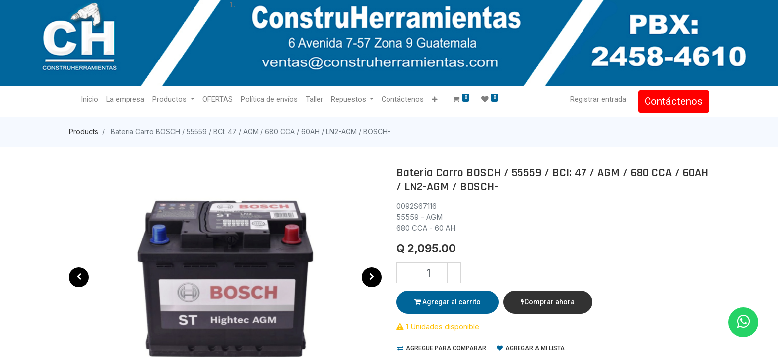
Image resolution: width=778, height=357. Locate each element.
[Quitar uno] (403, 273)
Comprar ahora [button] (548, 302)
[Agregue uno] (454, 273)
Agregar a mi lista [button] (531, 348)
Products (83, 131)
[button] (434, 100)
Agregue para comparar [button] (441, 348)
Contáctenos (674, 101)
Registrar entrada (598, 99)
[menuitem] (89, 99)
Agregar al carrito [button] (447, 302)
